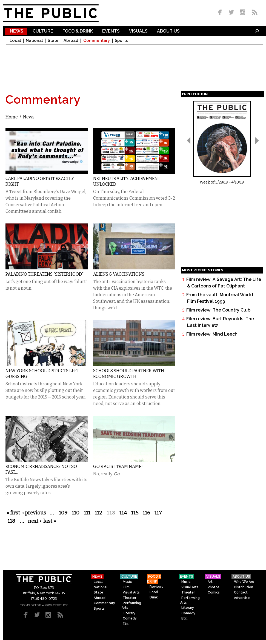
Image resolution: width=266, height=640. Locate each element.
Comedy (130, 618)
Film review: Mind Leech (212, 334)
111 (87, 513)
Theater (129, 598)
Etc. (126, 624)
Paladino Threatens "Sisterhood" (44, 274)
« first (13, 513)
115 (134, 513)
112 (98, 513)
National (34, 41)
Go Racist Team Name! (118, 466)
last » (49, 521)
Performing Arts (131, 605)
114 (123, 513)
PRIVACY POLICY (56, 605)
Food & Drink (77, 31)
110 (75, 513)
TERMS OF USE (30, 605)
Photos (213, 587)
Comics (214, 592)
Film (126, 587)
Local (15, 41)
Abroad (71, 41)
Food (154, 592)
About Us (168, 31)
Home (11, 117)
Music (127, 582)
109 (63, 513)
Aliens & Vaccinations (118, 274)
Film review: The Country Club (218, 310)
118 (11, 521)
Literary (129, 613)
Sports (121, 41)
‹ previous (34, 513)
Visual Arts (131, 592)
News (16, 31)
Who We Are (244, 582)
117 (158, 513)
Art (210, 582)
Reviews (156, 587)
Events (111, 31)
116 (146, 513)
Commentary (96, 41)
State (53, 41)
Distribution (243, 587)
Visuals (138, 31)
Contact (241, 592)
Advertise (242, 598)
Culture (43, 31)
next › (34, 521)
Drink (154, 597)
